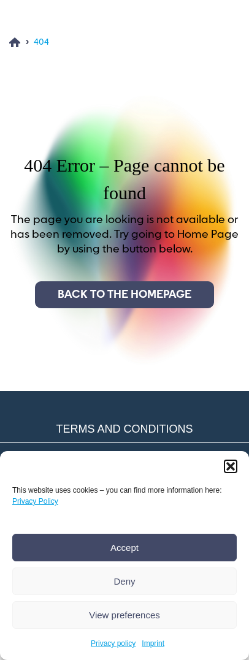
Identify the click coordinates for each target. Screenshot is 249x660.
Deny (124, 581)
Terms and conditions (124, 429)
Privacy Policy (35, 501)
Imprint (153, 643)
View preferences (124, 615)
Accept (124, 547)
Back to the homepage (124, 294)
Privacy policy (113, 643)
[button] (230, 466)
